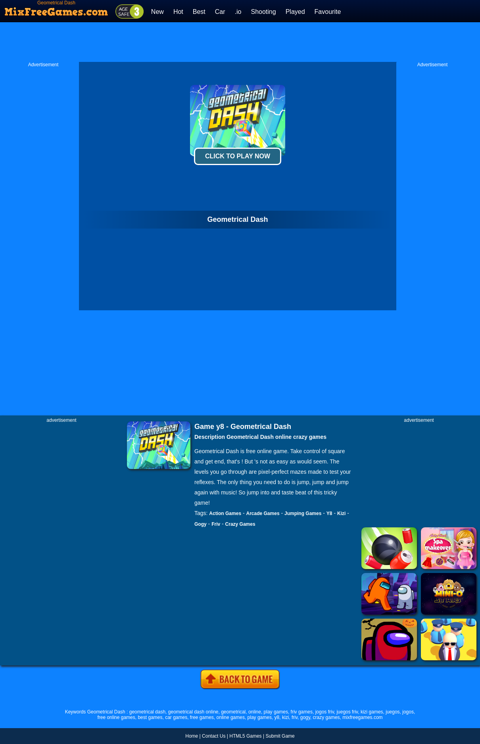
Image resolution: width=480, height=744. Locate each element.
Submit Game (279, 736)
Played (295, 11)
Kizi (341, 513)
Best (199, 11)
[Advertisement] (240, 42)
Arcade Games (263, 513)
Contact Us (213, 736)
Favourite (328, 11)
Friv (215, 524)
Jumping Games (302, 513)
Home (191, 736)
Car (220, 11)
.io (238, 11)
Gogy (200, 524)
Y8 (329, 513)
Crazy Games (240, 524)
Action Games (225, 513)
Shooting (263, 11)
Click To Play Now (237, 156)
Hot (178, 11)
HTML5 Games (245, 736)
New (157, 11)
